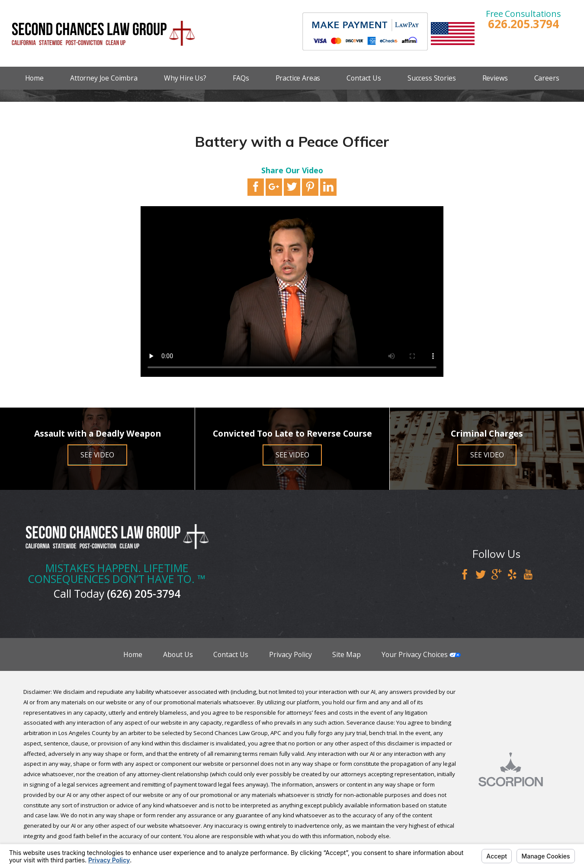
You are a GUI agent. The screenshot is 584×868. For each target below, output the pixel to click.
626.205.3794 (523, 23)
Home (34, 78)
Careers (546, 78)
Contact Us (364, 78)
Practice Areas (298, 78)
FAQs (241, 78)
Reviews (495, 78)
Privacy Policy (290, 654)
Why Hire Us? (185, 78)
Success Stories (432, 78)
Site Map (346, 654)
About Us (178, 654)
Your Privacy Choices (421, 654)
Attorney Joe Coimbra (104, 78)
